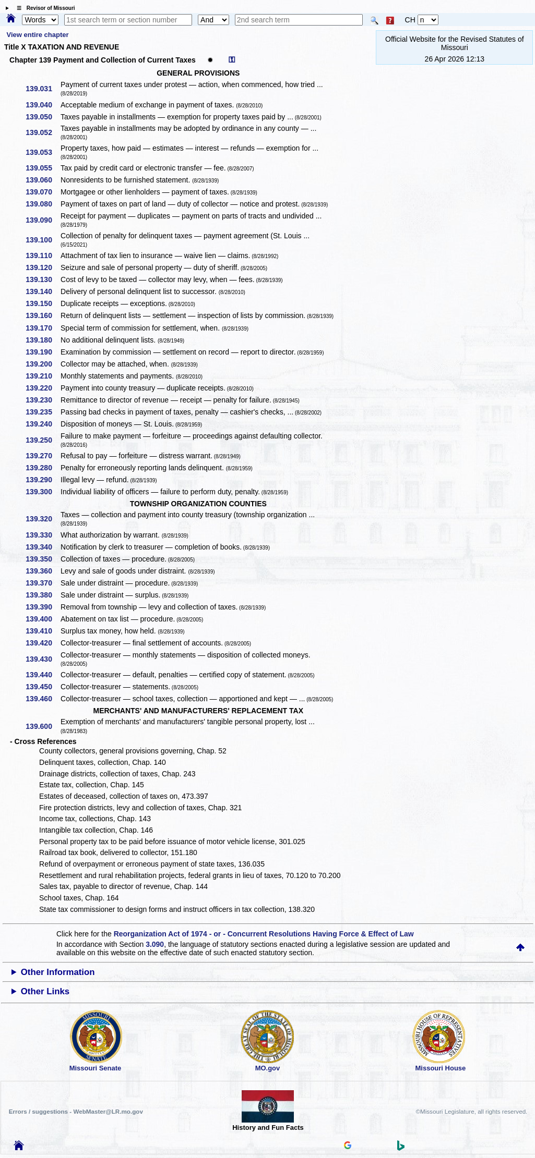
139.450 (43, 686)
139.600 (43, 726)
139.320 (43, 519)
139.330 (43, 535)
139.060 (43, 180)
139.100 (43, 240)
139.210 (43, 376)
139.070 (43, 192)
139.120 (43, 267)
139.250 (43, 440)
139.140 (43, 291)
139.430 (43, 659)
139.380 (43, 595)
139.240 (43, 424)
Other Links (45, 991)
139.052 (43, 132)
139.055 (43, 168)
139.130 (43, 279)
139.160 (43, 315)
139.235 (43, 412)
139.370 (43, 583)
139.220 (43, 388)
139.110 (43, 255)
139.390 (43, 607)
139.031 (43, 88)
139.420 (43, 643)
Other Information (58, 972)
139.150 (43, 303)
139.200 (43, 364)
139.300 (43, 491)
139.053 (43, 152)
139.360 (43, 571)
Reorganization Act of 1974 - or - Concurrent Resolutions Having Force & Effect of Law (264, 934)
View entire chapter (38, 35)
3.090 (155, 944)
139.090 (43, 220)
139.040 (43, 105)
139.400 (43, 619)
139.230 (43, 400)
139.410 (43, 631)
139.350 (43, 559)
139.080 (43, 204)
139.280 (43, 468)
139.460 (43, 698)
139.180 (43, 340)
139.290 (43, 480)
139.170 (43, 328)
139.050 (43, 117)
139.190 (43, 352)
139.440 (43, 675)
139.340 (43, 547)
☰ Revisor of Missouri (43, 8)
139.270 (43, 456)
